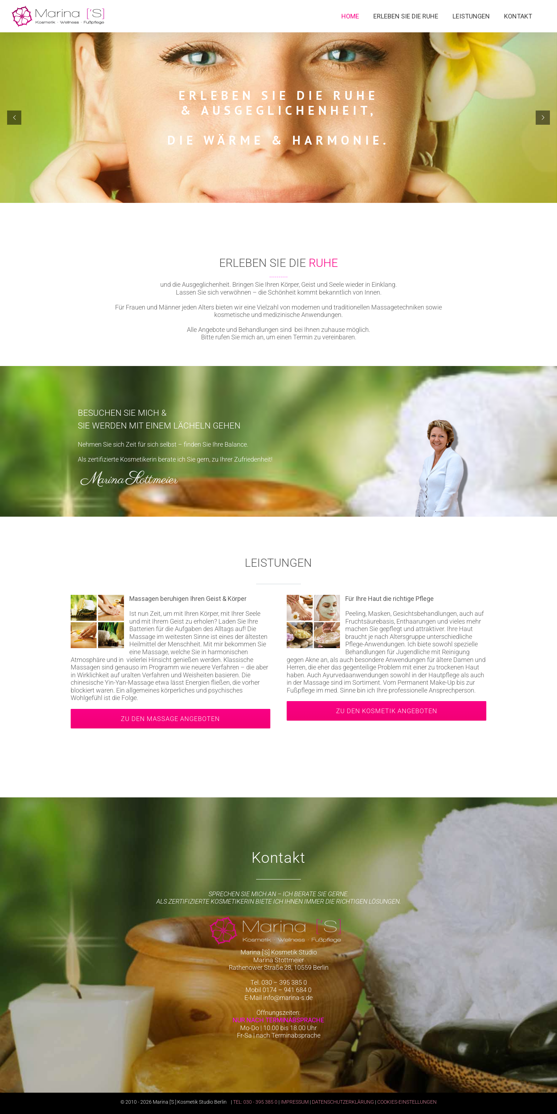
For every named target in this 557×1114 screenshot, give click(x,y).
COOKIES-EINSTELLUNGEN (407, 1102)
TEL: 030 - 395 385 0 (255, 1102)
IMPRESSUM (295, 1102)
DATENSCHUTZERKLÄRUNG (343, 1102)
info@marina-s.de (288, 997)
